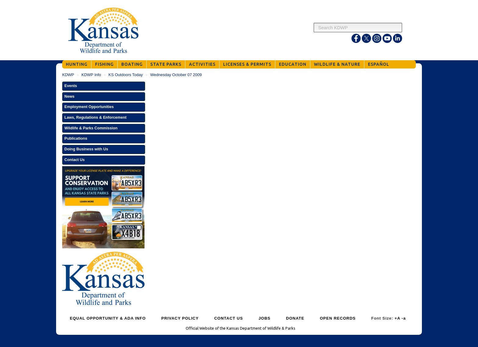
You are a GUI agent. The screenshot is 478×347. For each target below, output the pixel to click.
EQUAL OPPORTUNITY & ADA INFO (108, 318)
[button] (103, 86)
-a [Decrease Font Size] (404, 318)
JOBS (264, 318)
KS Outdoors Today (126, 74)
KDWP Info (91, 74)
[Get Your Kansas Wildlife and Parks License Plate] (103, 208)
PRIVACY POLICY (180, 318)
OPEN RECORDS (337, 318)
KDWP (68, 74)
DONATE (295, 318)
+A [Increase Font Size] (397, 318)
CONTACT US (228, 318)
